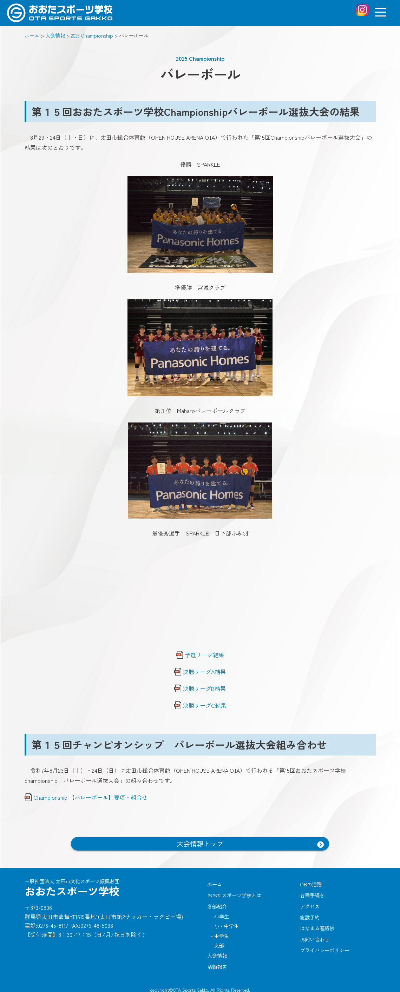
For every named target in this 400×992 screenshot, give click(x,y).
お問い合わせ (314, 935)
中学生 (223, 932)
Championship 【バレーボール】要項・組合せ (90, 797)
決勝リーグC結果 (204, 705)
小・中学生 (228, 923)
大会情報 (217, 950)
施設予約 (310, 914)
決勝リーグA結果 (204, 671)
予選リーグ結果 (204, 655)
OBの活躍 (311, 883)
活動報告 (217, 961)
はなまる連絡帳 (317, 925)
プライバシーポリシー (324, 946)
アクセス (310, 904)
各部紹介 (217, 904)
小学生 (223, 914)
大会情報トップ (200, 843)
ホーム (214, 883)
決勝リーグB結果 (204, 688)
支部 (221, 941)
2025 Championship (200, 58)
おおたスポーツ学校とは (234, 894)
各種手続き (312, 894)
